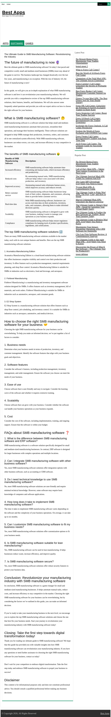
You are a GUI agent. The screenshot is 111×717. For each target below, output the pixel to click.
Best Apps (13, 12)
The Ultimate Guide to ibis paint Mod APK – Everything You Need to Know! (91, 241)
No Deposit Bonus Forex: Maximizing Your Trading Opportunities (87, 61)
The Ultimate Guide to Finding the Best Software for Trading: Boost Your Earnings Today (91, 214)
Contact (8, 4)
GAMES (29, 43)
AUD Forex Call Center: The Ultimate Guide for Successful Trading (89, 146)
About (3, 4)
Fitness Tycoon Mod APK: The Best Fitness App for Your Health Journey (91, 100)
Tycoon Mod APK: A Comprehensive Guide (85, 188)
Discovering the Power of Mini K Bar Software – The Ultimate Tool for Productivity (91, 249)
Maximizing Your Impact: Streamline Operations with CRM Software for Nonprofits (90, 229)
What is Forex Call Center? (88, 70)
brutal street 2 (82, 66)
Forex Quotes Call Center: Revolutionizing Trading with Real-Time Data (91, 138)
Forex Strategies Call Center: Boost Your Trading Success (91, 114)
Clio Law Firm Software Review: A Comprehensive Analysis (91, 235)
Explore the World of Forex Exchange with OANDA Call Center (92, 132)
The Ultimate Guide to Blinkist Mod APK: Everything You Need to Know (92, 221)
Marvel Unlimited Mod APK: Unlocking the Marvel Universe (89, 200)
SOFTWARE (17, 43)
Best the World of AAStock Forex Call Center (90, 74)
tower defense (82, 254)
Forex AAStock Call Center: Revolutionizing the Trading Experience (88, 120)
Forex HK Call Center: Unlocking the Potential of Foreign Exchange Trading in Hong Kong (91, 108)
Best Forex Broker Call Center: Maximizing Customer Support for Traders (91, 93)
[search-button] (108, 4)
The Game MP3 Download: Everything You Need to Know (89, 182)
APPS (5, 43)
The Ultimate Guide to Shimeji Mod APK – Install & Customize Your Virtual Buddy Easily (92, 207)
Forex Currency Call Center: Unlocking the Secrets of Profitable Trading (91, 86)
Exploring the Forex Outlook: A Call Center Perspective (92, 127)
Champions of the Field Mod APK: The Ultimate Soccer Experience (91, 79)
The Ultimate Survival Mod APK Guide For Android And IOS (90, 177)
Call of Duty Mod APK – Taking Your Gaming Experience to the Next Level (90, 171)
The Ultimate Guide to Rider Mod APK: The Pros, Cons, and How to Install (91, 194)
